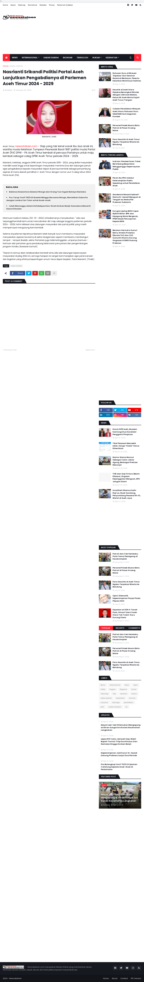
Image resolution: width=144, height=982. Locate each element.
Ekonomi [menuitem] (67, 57)
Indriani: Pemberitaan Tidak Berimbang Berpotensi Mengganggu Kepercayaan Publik (126, 165)
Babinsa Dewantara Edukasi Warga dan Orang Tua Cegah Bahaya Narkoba (47, 192)
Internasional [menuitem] (30, 57)
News (127, 685)
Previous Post (10, 350)
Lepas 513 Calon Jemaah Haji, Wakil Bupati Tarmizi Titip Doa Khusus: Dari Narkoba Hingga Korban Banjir (119, 741)
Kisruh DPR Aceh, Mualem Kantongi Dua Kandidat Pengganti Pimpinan (125, 432)
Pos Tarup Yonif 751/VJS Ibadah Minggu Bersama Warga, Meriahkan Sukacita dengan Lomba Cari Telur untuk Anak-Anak (47, 199)
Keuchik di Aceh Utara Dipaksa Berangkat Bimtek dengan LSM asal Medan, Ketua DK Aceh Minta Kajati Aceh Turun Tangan (126, 94)
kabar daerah (16, 66)
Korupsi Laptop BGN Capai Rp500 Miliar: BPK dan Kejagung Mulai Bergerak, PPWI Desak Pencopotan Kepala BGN (125, 216)
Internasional (115, 685)
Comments (134, 628)
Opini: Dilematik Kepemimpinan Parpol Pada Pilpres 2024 (126, 598)
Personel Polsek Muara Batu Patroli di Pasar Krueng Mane (126, 128)
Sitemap (21, 5)
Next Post (90, 350)
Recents (120, 628)
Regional (123, 689)
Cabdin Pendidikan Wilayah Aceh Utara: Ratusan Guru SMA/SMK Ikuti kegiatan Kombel (126, 113)
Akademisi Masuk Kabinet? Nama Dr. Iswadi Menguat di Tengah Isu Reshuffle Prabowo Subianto (127, 198)
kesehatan (120, 698)
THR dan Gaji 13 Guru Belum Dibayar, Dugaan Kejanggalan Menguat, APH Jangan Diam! (126, 478)
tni (126, 707)
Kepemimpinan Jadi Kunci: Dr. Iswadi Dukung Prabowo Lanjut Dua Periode (119, 754)
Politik (103, 689)
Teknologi (104, 694)
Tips (114, 694)
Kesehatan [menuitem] (111, 57)
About (13, 5)
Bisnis (103, 685)
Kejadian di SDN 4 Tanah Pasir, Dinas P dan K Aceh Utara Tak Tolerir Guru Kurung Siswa (125, 613)
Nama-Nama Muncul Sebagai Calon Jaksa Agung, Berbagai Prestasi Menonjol (125, 461)
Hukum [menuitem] (96, 57)
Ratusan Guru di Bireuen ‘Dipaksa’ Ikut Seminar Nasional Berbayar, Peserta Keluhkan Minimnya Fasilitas (127, 77)
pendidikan (128, 702)
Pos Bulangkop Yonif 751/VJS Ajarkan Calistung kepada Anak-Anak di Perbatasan (119, 767)
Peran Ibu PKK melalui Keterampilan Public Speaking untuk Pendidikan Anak (126, 182)
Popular (106, 628)
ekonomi (123, 694)
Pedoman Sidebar (65, 5)
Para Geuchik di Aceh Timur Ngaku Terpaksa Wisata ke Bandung (126, 142)
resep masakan (114, 707)
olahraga (116, 702)
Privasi (52, 5)
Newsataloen (15, 978)
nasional (104, 702)
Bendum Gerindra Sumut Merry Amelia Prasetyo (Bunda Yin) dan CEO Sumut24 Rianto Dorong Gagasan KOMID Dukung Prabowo (125, 236)
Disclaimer (32, 5)
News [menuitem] (15, 57)
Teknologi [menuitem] (82, 57)
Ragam (113, 689)
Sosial (133, 689)
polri (102, 707)
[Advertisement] (90, 31)
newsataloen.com (26, 146)
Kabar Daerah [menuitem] (51, 57)
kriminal (132, 698)
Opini (135, 685)
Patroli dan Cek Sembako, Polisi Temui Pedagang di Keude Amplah (125, 556)
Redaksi (43, 5)
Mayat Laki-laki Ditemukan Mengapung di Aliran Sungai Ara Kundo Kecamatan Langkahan (120, 727)
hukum (134, 694)
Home (5, 5)
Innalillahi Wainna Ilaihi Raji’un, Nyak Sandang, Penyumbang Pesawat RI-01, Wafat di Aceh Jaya (126, 494)
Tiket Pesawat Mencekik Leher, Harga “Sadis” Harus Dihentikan (126, 446)
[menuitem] (6, 57)
